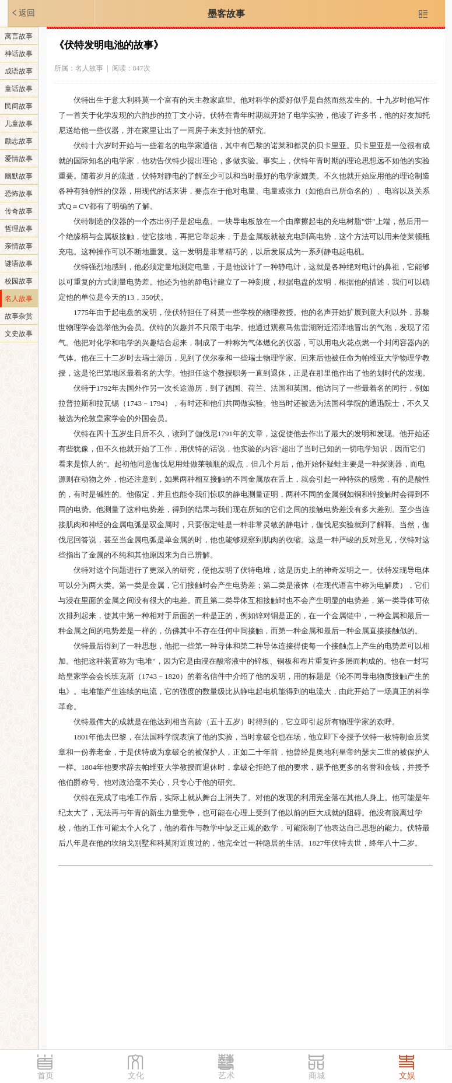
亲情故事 (19, 246)
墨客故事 (226, 14)
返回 (22, 13)
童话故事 (19, 89)
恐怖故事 (19, 194)
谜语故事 (19, 264)
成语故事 (19, 71)
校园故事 (19, 281)
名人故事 (19, 299)
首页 (45, 1075)
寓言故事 (19, 36)
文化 (136, 1075)
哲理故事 (19, 229)
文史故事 (19, 334)
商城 (317, 1075)
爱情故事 (19, 159)
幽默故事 (19, 176)
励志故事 (19, 141)
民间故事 (19, 106)
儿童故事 (19, 124)
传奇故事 (19, 211)
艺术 (226, 1075)
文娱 (407, 1075)
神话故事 (19, 54)
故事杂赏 (19, 316)
